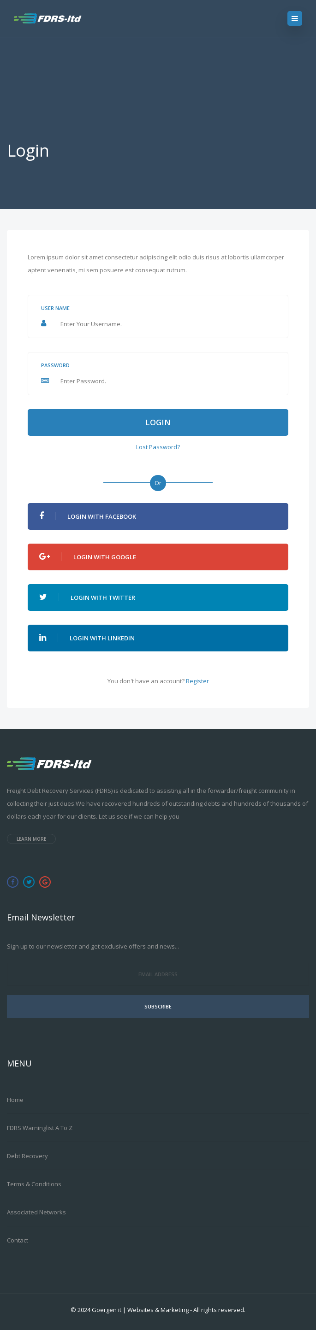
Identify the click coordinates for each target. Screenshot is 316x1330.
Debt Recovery (27, 1156)
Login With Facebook (87, 516)
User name (55, 308)
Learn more (31, 839)
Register (197, 681)
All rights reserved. (219, 1310)
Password (55, 365)
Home (15, 1100)
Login (158, 422)
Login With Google (87, 556)
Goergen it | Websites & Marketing (140, 1310)
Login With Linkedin (87, 637)
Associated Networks (36, 1212)
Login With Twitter (87, 597)
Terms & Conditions (34, 1184)
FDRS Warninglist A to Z (39, 1128)
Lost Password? (158, 447)
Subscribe (158, 1006)
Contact (17, 1240)
